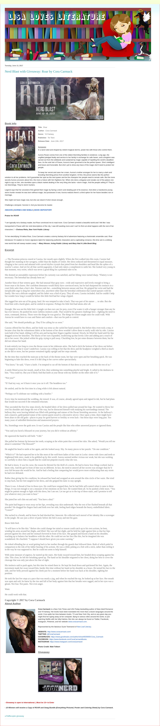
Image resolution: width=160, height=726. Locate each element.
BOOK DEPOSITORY (43, 210)
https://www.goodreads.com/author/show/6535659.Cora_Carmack (77, 637)
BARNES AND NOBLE (23, 210)
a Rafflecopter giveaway (14, 716)
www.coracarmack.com (77, 622)
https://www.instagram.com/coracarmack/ (66, 642)
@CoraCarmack (53, 634)
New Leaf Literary (84, 627)
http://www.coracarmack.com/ (59, 632)
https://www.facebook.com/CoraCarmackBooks (68, 639)
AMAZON (9, 210)
